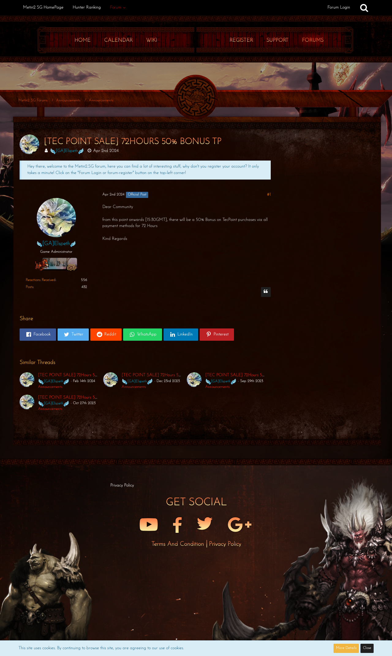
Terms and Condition (178, 544)
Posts (29, 287)
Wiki (151, 40)
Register (241, 40)
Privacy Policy (225, 544)
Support (277, 40)
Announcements (50, 387)
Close (367, 648)
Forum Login (338, 7)
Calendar (118, 40)
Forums (312, 40)
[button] (38, 334)
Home (82, 40)
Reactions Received (40, 280)
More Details (346, 648)
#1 (269, 194)
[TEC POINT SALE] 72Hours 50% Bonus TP (78, 375)
